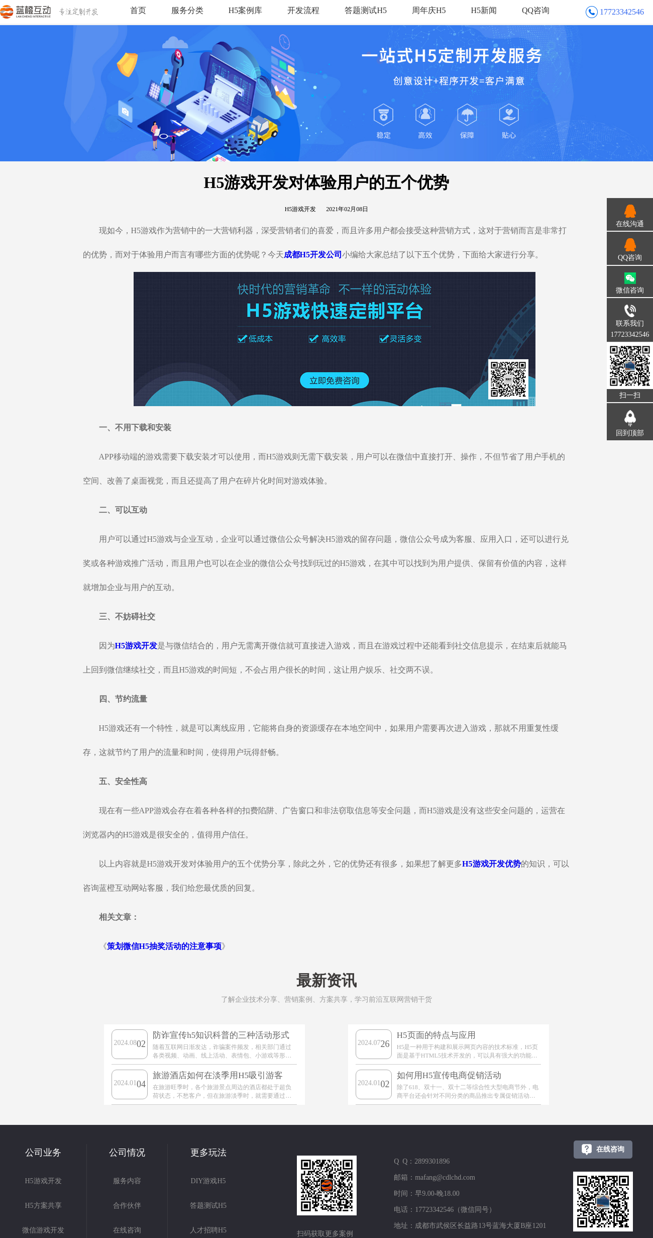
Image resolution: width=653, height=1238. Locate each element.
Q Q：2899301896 (422, 1161)
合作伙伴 (127, 1205)
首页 (138, 10)
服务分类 (187, 10)
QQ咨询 (536, 10)
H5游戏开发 (43, 1181)
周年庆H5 (429, 10)
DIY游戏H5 (208, 1181)
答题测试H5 (366, 10)
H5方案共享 (43, 1205)
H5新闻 (484, 10)
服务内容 (127, 1181)
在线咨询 (127, 1230)
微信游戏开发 (43, 1230)
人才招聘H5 (208, 1230)
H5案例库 (246, 10)
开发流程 (303, 10)
